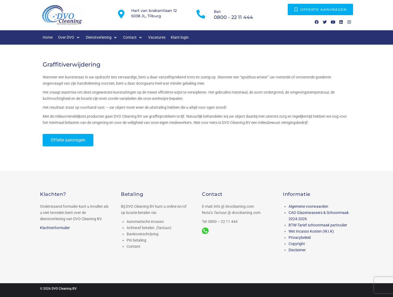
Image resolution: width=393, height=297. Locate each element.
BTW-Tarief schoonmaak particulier (318, 225)
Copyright (297, 244)
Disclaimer (297, 250)
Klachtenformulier (55, 228)
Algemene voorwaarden (308, 206)
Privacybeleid (300, 237)
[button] (69, 37)
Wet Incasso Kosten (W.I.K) (311, 231)
